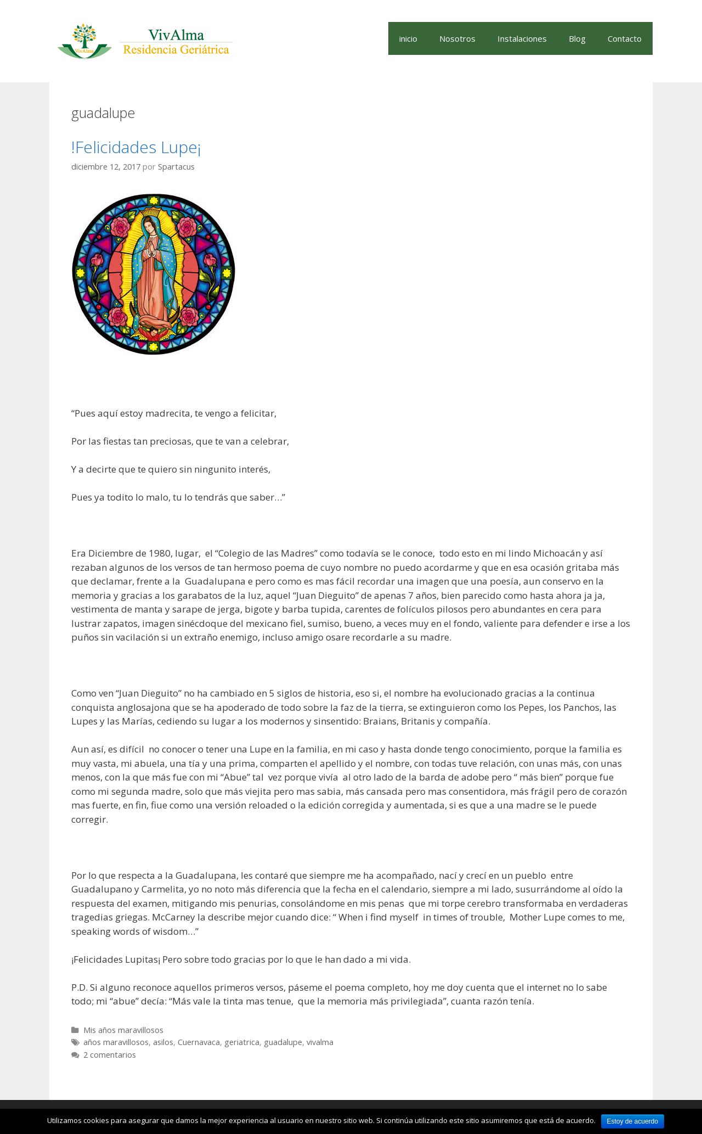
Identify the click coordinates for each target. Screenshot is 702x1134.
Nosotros (457, 38)
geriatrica (241, 1042)
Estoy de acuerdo (632, 1121)
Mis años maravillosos (123, 1030)
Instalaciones (522, 38)
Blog (577, 38)
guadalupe (283, 1042)
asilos (163, 1042)
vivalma (320, 1042)
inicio (408, 38)
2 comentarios (109, 1054)
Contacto (625, 38)
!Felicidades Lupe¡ (136, 147)
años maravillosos (116, 1042)
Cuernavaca (199, 1042)
